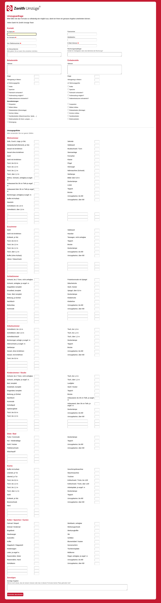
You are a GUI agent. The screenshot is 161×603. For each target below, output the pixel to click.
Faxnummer (71, 31)
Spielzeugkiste (12, 409)
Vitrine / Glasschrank (14, 259)
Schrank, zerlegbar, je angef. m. (18, 283)
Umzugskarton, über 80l (76, 200)
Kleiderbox (71, 301)
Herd (8, 506)
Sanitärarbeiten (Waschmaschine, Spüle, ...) (23, 116)
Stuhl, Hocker (72, 287)
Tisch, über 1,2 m (13, 174)
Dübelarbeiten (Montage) (77, 110)
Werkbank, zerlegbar (75, 523)
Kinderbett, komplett (14, 387)
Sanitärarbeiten (74, 116)
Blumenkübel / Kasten (75, 541)
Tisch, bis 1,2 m (12, 170)
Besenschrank (12, 502)
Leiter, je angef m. (13, 552)
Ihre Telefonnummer (13, 43)
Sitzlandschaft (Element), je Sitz (18, 145)
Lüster (70, 185)
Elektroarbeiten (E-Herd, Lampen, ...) (20, 119)
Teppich (70, 189)
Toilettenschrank (12, 448)
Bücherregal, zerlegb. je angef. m (18, 340)
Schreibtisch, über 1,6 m (15, 209)
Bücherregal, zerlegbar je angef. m (19, 195)
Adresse (9, 63)
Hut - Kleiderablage (14, 441)
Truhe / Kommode (13, 437)
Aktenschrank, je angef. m (16, 344)
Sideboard (71, 145)
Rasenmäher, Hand (14, 560)
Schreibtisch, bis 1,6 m (15, 206)
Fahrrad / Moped (13, 523)
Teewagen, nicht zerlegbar (77, 237)
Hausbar (71, 234)
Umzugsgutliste (13, 130)
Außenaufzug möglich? (16, 95)
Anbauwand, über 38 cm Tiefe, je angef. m (79, 404)
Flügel (70, 163)
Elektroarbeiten (74, 119)
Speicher (12, 89)
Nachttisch (10, 301)
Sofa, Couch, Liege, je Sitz (16, 141)
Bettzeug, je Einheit (14, 298)
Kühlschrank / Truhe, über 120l (78, 484)
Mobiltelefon (71, 37)
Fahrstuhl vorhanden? (16, 92)
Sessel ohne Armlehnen (15, 152)
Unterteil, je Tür (12, 473)
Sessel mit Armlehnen (14, 149)
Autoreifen (10, 538)
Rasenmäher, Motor (14, 556)
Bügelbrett (10, 530)
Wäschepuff (11, 451)
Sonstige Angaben (13, 581)
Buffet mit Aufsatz (13, 198)
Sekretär (71, 141)
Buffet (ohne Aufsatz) (14, 255)
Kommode (10, 309)
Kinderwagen (11, 549)
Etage (9, 76)
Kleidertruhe (72, 298)
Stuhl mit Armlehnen (14, 159)
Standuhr (10, 202)
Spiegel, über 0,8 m (74, 290)
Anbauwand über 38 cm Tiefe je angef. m (20, 190)
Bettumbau (11, 305)
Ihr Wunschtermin (12, 49)
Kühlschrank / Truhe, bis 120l (78, 480)
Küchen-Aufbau (74, 113)
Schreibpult (11, 405)
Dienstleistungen (12, 101)
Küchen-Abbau (13, 113)
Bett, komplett (12, 383)
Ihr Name (10, 31)
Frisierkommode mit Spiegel (77, 279)
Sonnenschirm (73, 545)
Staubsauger (11, 534)
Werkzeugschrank (74, 527)
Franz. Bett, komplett (14, 294)
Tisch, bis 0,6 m (12, 163)
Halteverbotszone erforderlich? (18, 98)
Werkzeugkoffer (73, 530)
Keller (11, 86)
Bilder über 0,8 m (74, 178)
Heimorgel (71, 167)
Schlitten (71, 538)
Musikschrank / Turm (75, 149)
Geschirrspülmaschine (75, 469)
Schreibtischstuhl (13, 336)
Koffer (9, 541)
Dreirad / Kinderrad (13, 527)
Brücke (70, 192)
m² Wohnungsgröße (13, 83)
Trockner (71, 476)
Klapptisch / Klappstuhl (15, 545)
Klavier (70, 159)
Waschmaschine (73, 473)
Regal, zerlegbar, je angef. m (78, 556)
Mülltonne (71, 552)
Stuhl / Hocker (72, 387)
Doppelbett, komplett (14, 287)
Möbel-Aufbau (73, 107)
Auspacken (72, 104)
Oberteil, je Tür (12, 476)
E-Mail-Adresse (72, 43)
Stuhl (9, 156)
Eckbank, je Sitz (12, 237)
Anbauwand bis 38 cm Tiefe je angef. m (20, 184)
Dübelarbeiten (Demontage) (17, 110)
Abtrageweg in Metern (14, 79)
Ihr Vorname (11, 37)
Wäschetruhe (72, 283)
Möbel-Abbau (13, 107)
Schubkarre (11, 563)
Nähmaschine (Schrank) (76, 170)
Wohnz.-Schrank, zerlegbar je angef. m (20, 179)
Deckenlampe (72, 181)
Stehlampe (71, 174)
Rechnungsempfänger (75, 49)
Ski (69, 534)
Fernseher (71, 156)
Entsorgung (12, 122)
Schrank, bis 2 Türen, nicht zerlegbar (20, 279)
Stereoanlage (72, 152)
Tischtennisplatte (73, 549)
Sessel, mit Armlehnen (15, 355)
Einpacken (12, 104)
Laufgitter (71, 383)
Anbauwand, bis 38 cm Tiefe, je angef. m (81, 399)
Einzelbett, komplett (14, 290)
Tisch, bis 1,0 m (12, 167)
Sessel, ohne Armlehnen (15, 351)
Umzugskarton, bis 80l (75, 196)
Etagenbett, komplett (14, 391)
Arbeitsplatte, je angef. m (76, 487)
